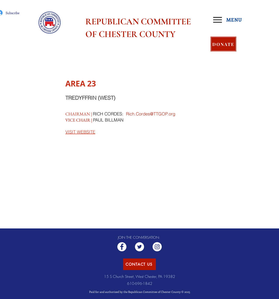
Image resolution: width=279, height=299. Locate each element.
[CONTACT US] (139, 264)
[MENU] (229, 19)
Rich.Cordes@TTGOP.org (150, 114)
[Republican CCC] (157, 246)
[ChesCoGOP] (139, 246)
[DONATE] (223, 44)
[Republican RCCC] (121, 246)
